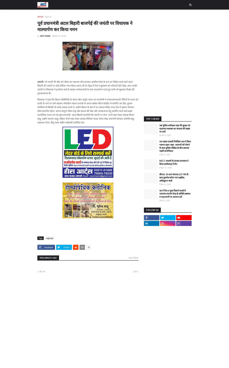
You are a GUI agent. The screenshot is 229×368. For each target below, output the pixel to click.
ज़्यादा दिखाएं (133, 258)
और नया (42, 271)
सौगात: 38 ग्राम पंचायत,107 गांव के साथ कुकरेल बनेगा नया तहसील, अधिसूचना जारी (173, 177)
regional (48, 16)
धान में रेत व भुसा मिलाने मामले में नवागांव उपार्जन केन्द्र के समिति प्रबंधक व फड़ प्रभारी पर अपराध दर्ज (174, 193)
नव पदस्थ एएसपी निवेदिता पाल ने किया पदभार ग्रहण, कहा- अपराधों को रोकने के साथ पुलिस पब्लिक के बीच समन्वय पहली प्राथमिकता (175, 146)
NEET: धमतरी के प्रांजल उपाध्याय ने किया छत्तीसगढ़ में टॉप (173, 162)
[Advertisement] (168, 63)
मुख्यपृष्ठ (40, 16)
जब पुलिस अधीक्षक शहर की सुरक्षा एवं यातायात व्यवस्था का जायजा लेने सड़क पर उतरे (174, 128)
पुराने (135, 271)
